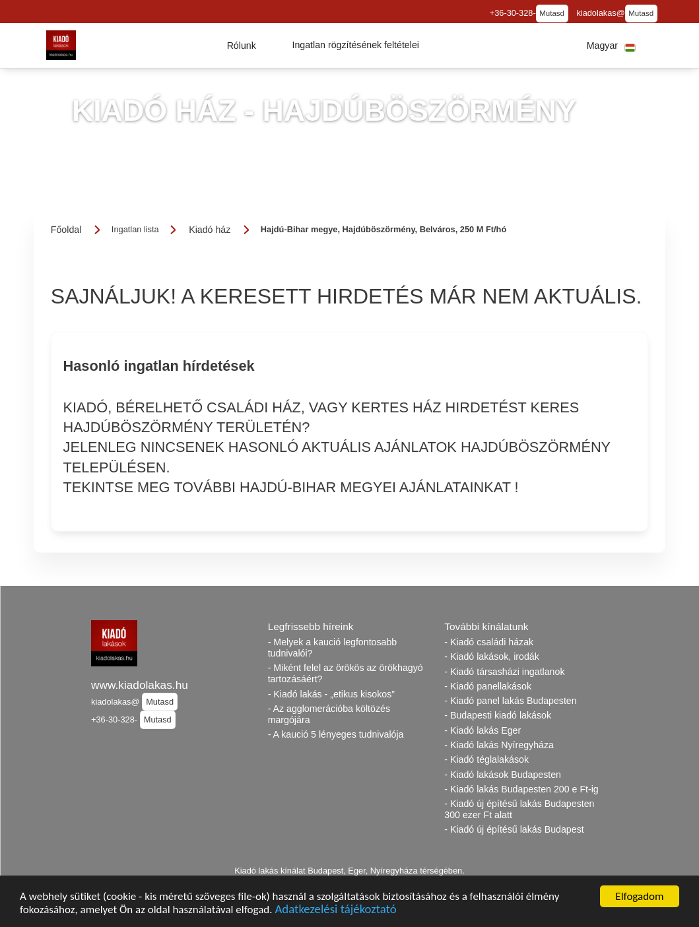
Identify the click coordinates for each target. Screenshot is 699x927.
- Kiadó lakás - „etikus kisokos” (331, 694)
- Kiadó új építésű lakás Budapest (513, 829)
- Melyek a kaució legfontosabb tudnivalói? (332, 647)
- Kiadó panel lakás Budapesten (510, 700)
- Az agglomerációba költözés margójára (329, 714)
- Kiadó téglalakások (486, 759)
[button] (241, 45)
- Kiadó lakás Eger (482, 730)
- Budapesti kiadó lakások (497, 715)
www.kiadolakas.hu (139, 684)
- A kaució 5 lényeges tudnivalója (336, 734)
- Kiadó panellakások (487, 686)
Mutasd (551, 13)
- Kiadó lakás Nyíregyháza (499, 745)
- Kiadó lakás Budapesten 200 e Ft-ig (521, 789)
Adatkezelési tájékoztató (335, 910)
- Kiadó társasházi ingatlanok (504, 671)
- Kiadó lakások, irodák (491, 656)
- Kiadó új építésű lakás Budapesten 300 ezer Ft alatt (519, 809)
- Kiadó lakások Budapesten (502, 774)
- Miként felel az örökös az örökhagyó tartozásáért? (345, 673)
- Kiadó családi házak (488, 642)
